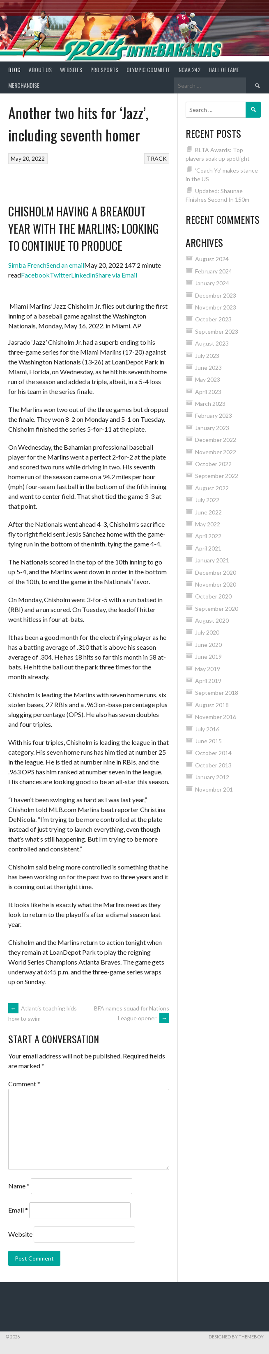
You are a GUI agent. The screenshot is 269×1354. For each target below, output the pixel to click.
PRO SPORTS (104, 69)
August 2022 (212, 488)
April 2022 (208, 535)
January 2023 (212, 427)
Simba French (27, 265)
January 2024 (212, 283)
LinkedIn (83, 275)
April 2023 (208, 391)
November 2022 (215, 451)
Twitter (60, 275)
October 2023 (213, 319)
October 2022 (213, 463)
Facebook (35, 275)
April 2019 (208, 680)
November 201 (214, 789)
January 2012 (212, 777)
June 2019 (208, 656)
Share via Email (116, 275)
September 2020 (216, 608)
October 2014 (213, 752)
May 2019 (207, 668)
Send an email (65, 265)
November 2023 (215, 307)
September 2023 (216, 331)
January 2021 (212, 560)
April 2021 (208, 548)
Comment (24, 1084)
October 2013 (213, 765)
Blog (14, 69)
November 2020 (215, 584)
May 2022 (207, 524)
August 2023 (212, 343)
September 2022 (216, 475)
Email (18, 1210)
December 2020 (215, 572)
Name (19, 1186)
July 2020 (207, 632)
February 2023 (213, 415)
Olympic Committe (148, 69)
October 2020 (213, 596)
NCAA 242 (189, 69)
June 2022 (208, 512)
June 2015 (208, 740)
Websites (71, 69)
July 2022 (207, 499)
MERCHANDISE (23, 85)
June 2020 (208, 644)
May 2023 (207, 379)
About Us (40, 69)
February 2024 (213, 271)
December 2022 (215, 439)
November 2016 (215, 716)
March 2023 (210, 403)
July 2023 (207, 355)
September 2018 (216, 692)
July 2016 (207, 729)
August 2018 (212, 704)
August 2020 (212, 620)
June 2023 (208, 367)
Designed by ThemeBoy (236, 1336)
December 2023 (215, 295)
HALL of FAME (224, 69)
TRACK (157, 158)
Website (20, 1234)
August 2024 (212, 258)
